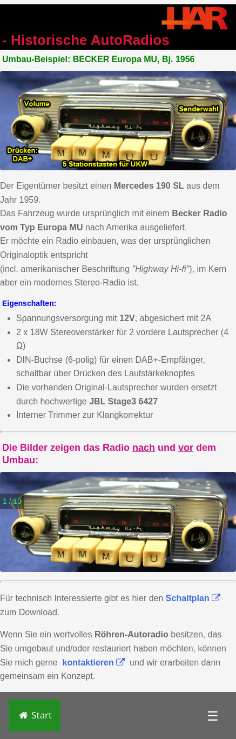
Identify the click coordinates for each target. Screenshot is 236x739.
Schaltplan (193, 598)
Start (34, 715)
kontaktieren (94, 662)
